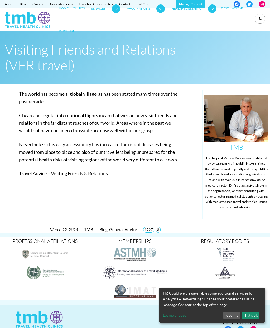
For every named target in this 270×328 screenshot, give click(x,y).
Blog (103, 229)
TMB (236, 147)
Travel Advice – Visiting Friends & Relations (63, 173)
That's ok (250, 315)
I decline (231, 315)
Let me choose (174, 315)
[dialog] (212, 305)
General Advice (123, 229)
